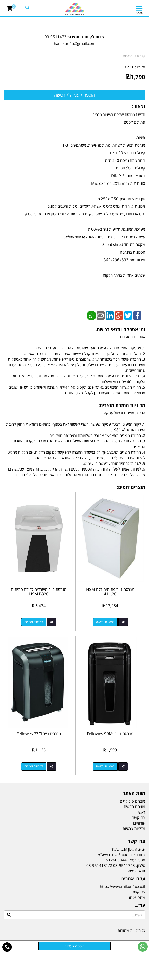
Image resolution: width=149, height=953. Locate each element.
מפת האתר (134, 793)
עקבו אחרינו (132, 878)
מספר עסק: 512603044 (125, 860)
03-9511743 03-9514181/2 (110, 865)
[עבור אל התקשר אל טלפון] (7, 947)
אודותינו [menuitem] (139, 823)
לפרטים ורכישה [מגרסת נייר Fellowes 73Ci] (33, 766)
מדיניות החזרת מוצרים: (122, 405)
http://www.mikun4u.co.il (122, 886)
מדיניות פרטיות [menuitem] (134, 828)
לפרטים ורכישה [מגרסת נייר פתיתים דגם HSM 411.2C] (105, 622)
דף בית (141, 56)
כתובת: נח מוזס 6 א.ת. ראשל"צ (121, 854)
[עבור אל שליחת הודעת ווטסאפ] (143, 947)
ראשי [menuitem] (141, 812)
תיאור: (138, 106)
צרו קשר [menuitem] (138, 817)
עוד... (139, 905)
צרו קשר (136, 841)
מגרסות (127, 56)
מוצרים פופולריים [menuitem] (132, 801)
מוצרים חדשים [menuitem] (134, 806)
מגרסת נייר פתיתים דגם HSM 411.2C (110, 591)
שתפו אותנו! (135, 897)
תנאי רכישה (136, 870)
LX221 (128, 66)
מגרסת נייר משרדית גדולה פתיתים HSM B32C (39, 591)
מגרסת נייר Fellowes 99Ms (110, 733)
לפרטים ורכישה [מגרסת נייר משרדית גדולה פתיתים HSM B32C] (33, 622)
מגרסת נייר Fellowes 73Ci (39, 733)
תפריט (139, 13)
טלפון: (140, 865)
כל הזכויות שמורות (131, 930)
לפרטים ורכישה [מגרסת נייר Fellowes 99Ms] (105, 766)
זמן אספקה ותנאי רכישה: (120, 329)
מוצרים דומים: (131, 487)
